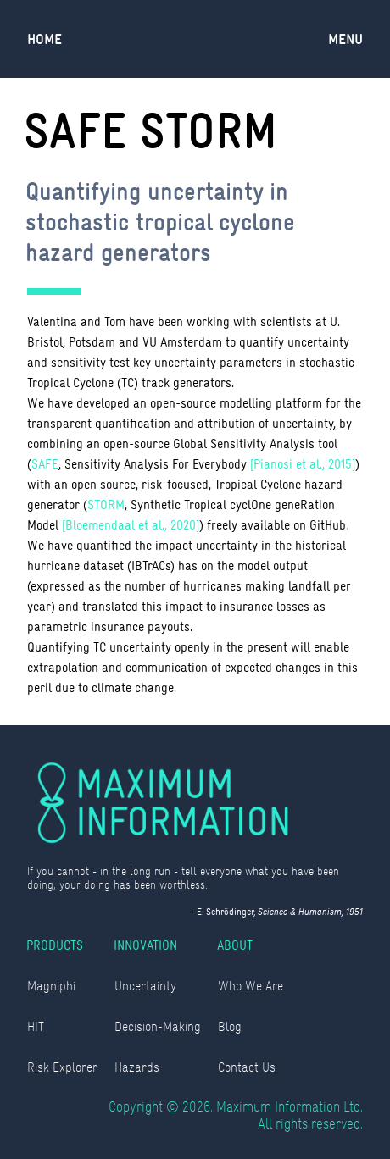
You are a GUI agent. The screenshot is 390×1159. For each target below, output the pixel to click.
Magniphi (51, 986)
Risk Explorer (62, 1067)
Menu (345, 39)
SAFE (44, 464)
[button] (345, 39)
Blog (230, 1026)
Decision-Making (157, 1026)
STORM (106, 504)
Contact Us (247, 1067)
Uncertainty (145, 986)
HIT (35, 1026)
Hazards (136, 1067)
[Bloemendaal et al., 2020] (130, 525)
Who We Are (250, 986)
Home (44, 39)
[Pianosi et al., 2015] (302, 464)
